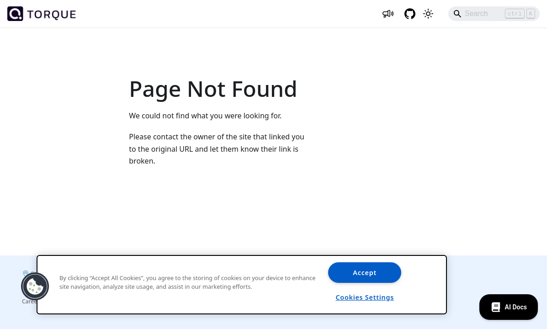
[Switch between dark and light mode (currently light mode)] (428, 13)
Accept (365, 272)
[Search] (494, 13)
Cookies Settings (364, 297)
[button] (35, 286)
